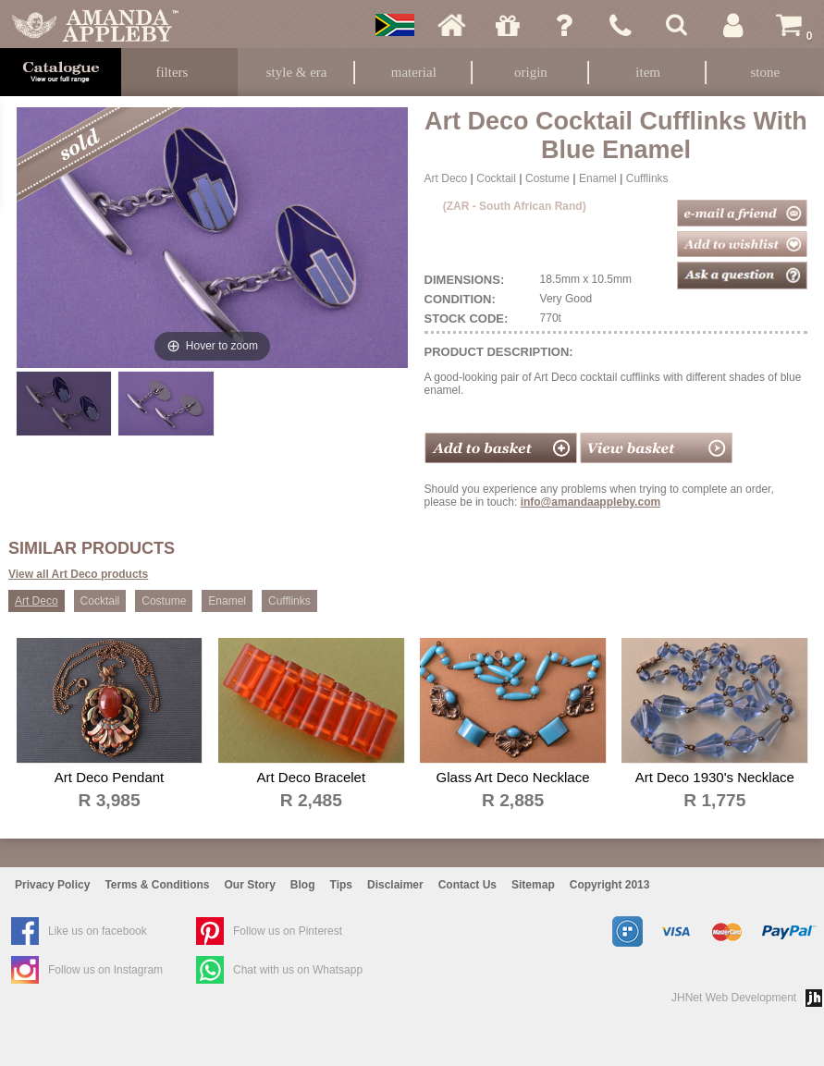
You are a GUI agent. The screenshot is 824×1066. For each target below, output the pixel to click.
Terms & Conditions (157, 884)
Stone (765, 72)
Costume (547, 178)
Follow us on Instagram (105, 969)
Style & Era (296, 72)
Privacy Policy (52, 884)
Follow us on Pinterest (287, 931)
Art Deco (446, 178)
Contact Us (467, 884)
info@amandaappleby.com (591, 502)
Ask (564, 25)
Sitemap (533, 884)
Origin (530, 72)
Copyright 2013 (610, 884)
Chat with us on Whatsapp (298, 969)
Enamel (598, 178)
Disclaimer (395, 884)
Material (414, 72)
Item (647, 72)
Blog (302, 884)
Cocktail (496, 178)
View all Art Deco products (78, 574)
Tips (341, 884)
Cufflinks (647, 178)
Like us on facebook (97, 931)
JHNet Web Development (733, 997)
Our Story (250, 884)
